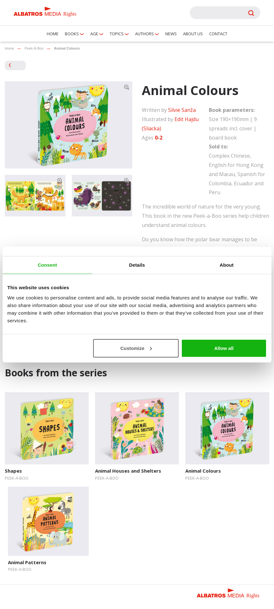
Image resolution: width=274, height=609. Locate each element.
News (171, 34)
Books (72, 34)
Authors (144, 34)
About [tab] (227, 265)
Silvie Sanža (182, 109)
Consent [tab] (47, 265)
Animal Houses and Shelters (128, 471)
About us (193, 34)
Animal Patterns (27, 562)
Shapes (13, 471)
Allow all (224, 348)
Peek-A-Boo (33, 48)
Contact (218, 34)
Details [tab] (137, 265)
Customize (136, 348)
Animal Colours (203, 471)
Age (94, 34)
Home (52, 34)
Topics (117, 34)
